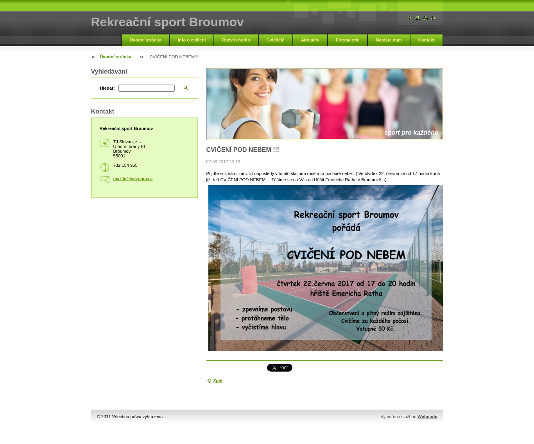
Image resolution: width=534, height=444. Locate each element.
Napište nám (389, 40)
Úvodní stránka (145, 40)
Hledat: (107, 88)
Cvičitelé (276, 40)
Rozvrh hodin (236, 40)
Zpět (218, 380)
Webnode (427, 416)
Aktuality (310, 40)
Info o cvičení (192, 40)
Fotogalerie (347, 40)
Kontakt (426, 40)
